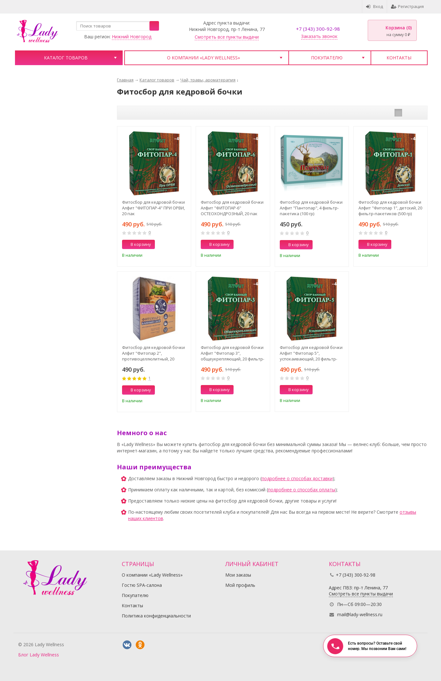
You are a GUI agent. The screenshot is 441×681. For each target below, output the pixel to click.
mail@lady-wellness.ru (359, 614)
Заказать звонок (319, 36)
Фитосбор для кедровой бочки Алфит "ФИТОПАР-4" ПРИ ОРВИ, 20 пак (153, 207)
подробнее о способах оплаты (301, 490)
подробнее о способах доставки (297, 478)
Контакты (399, 58)
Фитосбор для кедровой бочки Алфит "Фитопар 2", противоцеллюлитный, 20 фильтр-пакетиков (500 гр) (153, 353)
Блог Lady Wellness (38, 655)
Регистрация (407, 6)
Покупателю (327, 58)
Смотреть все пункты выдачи (227, 37)
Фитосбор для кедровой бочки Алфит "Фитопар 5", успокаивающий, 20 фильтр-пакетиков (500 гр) (311, 353)
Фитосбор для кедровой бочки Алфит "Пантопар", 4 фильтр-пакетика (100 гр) (311, 207)
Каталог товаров (66, 58)
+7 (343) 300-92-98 (318, 29)
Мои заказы (238, 575)
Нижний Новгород (131, 37)
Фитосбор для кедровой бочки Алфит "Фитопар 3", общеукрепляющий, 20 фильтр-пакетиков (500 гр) (232, 353)
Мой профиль (240, 585)
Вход (374, 6)
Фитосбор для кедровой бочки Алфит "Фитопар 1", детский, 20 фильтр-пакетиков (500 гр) (390, 207)
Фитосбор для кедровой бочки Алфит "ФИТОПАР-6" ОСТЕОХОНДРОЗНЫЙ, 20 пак (232, 207)
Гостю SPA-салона (142, 585)
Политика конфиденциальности (156, 616)
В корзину (137, 244)
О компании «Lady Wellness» (203, 58)
